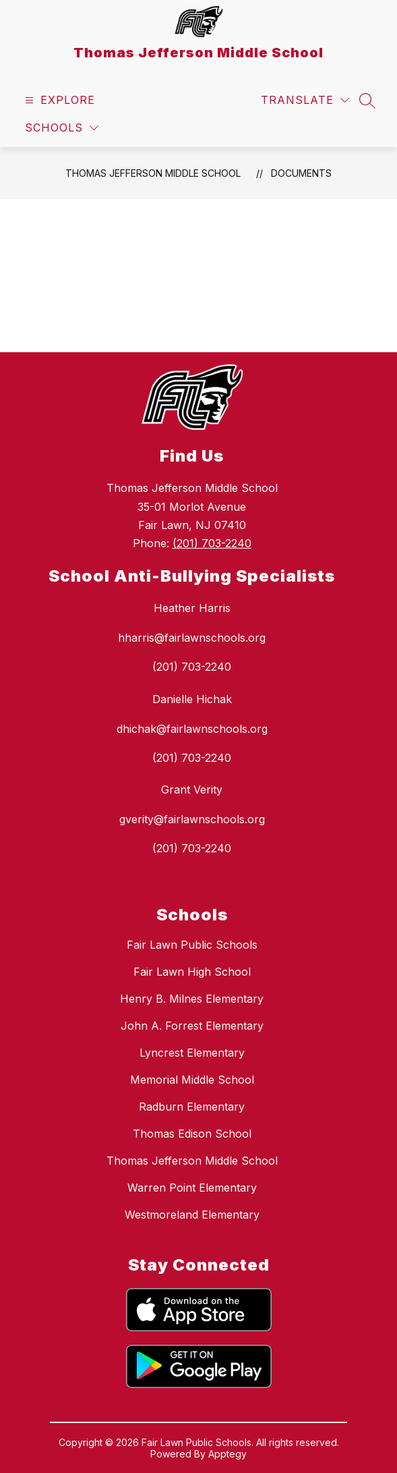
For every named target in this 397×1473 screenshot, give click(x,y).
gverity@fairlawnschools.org (192, 819)
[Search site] (367, 100)
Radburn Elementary (192, 1106)
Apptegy (227, 1454)
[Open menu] (58, 100)
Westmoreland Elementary (192, 1214)
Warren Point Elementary (192, 1187)
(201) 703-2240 (212, 543)
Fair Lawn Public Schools (192, 944)
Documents (301, 173)
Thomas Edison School (192, 1133)
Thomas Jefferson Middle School (153, 173)
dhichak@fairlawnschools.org (192, 728)
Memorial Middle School (192, 1079)
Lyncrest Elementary (192, 1052)
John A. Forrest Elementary (192, 1025)
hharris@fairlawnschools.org (192, 637)
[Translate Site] (305, 100)
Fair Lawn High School (192, 971)
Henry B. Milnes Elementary (192, 998)
